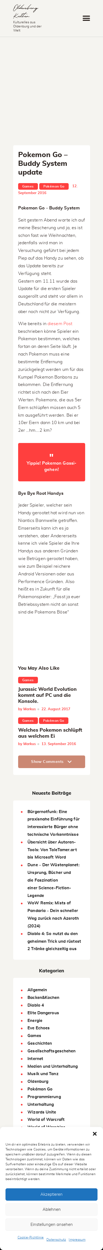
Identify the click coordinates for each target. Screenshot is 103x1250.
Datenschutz (56, 1239)
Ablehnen (52, 1210)
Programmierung (44, 1097)
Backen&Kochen (43, 998)
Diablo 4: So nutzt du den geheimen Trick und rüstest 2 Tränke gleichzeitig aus (54, 941)
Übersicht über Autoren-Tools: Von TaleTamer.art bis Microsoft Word (52, 850)
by (27, 709)
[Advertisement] (51, 91)
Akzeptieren (51, 1194)
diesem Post (60, 324)
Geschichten (39, 1043)
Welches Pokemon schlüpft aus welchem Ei (50, 733)
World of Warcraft (46, 1120)
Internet (35, 1059)
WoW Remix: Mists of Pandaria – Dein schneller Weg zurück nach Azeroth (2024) (53, 914)
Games (28, 186)
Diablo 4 (35, 1005)
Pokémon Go (54, 186)
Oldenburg (37, 1081)
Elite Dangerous (43, 1013)
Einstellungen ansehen (51, 1225)
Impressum (77, 1239)
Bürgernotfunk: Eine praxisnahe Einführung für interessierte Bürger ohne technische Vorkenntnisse (53, 823)
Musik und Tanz (42, 1074)
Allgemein (37, 990)
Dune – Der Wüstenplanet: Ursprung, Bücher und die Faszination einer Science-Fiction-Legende (53, 880)
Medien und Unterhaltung (52, 1066)
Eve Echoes (38, 1028)
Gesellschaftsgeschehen (51, 1051)
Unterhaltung (40, 1105)
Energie (34, 1021)
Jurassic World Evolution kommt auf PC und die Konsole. (47, 695)
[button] (95, 1134)
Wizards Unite (41, 1112)
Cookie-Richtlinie (31, 1237)
